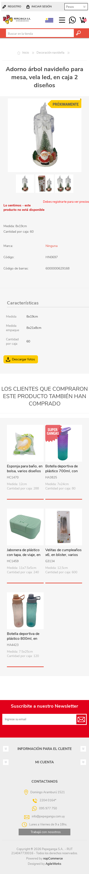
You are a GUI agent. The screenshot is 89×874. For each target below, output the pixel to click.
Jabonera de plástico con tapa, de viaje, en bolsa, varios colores (23, 555)
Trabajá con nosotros (46, 832)
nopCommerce (53, 859)
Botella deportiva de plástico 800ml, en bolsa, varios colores (23, 638)
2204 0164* (48, 800)
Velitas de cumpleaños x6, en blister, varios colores (63, 555)
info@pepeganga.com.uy (48, 816)
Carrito (83, 20)
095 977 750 (72, 20)
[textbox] (40, 34)
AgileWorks (53, 864)
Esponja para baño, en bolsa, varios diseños (25, 469)
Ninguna (51, 246)
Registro (14, 6)
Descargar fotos (23, 359)
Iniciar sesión (42, 6)
